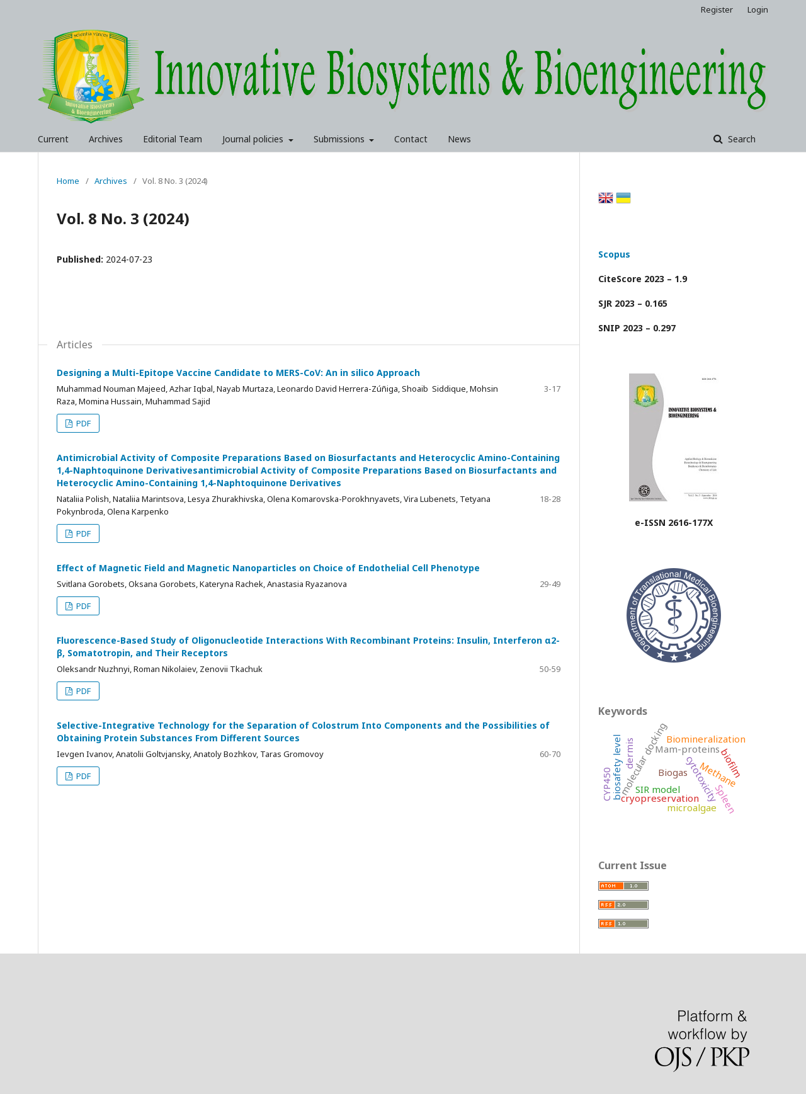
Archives (106, 139)
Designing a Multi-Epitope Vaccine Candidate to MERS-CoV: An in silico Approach (238, 373)
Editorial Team (172, 139)
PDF (82, 423)
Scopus (614, 254)
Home (68, 180)
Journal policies (254, 139)
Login (757, 9)
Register (717, 9)
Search (740, 139)
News (459, 139)
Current (53, 139)
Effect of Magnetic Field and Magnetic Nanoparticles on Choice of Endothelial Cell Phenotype (268, 568)
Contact (411, 139)
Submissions (340, 139)
